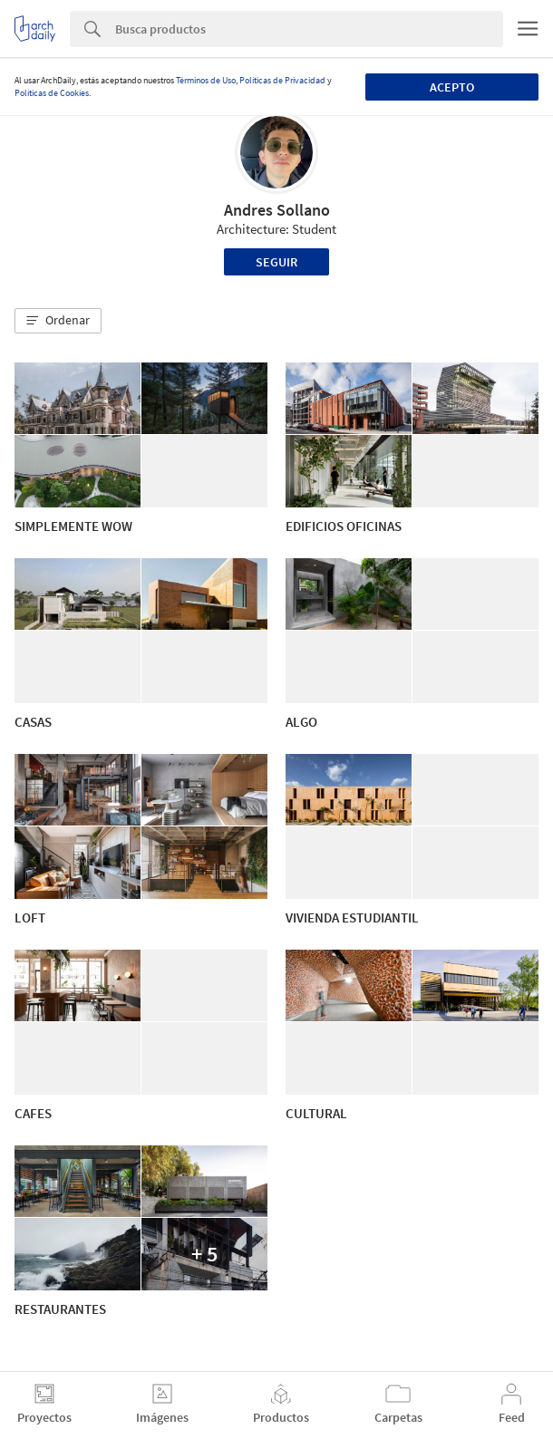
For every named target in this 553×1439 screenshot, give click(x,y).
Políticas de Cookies (52, 93)
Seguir (276, 262)
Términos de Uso (206, 80)
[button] (58, 320)
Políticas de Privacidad (282, 80)
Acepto (452, 87)
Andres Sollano (277, 209)
